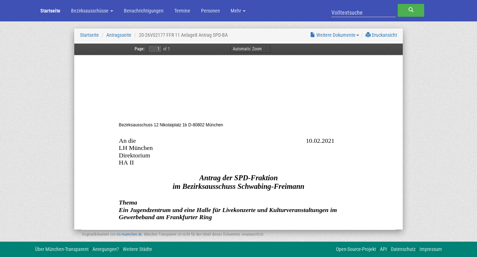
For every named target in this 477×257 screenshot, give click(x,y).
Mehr (238, 11)
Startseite (50, 11)
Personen (210, 11)
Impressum (431, 249)
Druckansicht (381, 35)
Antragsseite (118, 35)
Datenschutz (403, 249)
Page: (140, 48)
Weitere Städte (137, 249)
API (383, 249)
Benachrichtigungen (144, 11)
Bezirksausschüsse (92, 11)
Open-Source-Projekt (356, 249)
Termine (182, 11)
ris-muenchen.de (129, 234)
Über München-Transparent (62, 249)
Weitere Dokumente (334, 35)
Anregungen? (105, 249)
